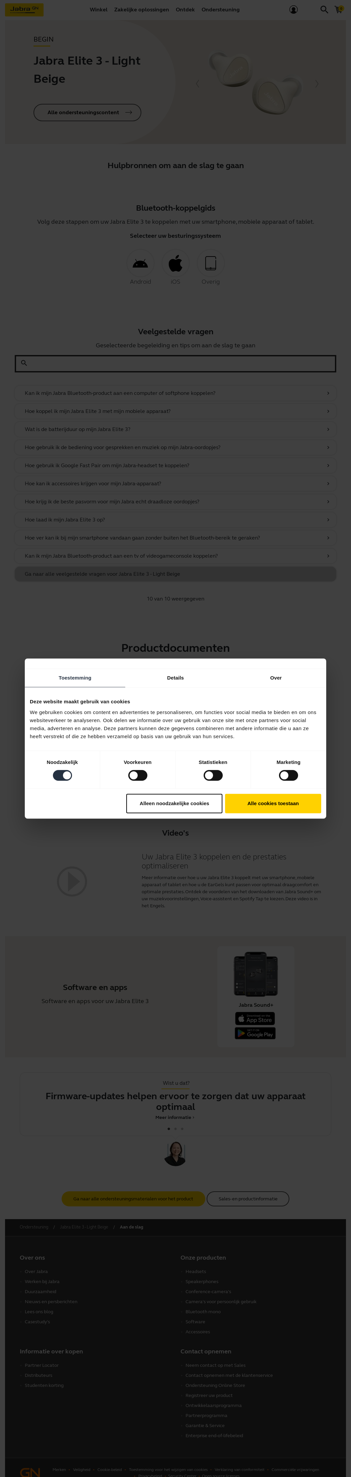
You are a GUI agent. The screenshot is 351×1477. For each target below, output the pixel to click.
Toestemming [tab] (75, 678)
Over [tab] (276, 678)
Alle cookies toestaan (273, 803)
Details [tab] (175, 678)
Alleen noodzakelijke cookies (174, 803)
